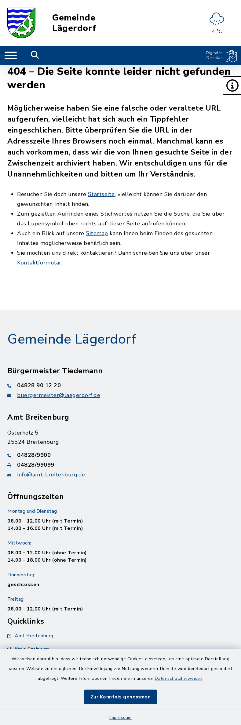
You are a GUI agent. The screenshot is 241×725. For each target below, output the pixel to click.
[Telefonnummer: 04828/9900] (120, 455)
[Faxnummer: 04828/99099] (120, 464)
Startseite (101, 194)
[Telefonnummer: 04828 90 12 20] (120, 385)
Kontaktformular (39, 262)
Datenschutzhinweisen (179, 678)
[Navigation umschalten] (10, 55)
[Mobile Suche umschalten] (35, 55)
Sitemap (97, 233)
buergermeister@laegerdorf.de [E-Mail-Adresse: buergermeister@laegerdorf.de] (58, 395)
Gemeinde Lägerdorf (74, 23)
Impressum (120, 717)
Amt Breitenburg (30, 635)
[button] (232, 85)
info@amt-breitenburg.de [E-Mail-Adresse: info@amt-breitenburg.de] (51, 474)
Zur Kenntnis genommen (120, 697)
